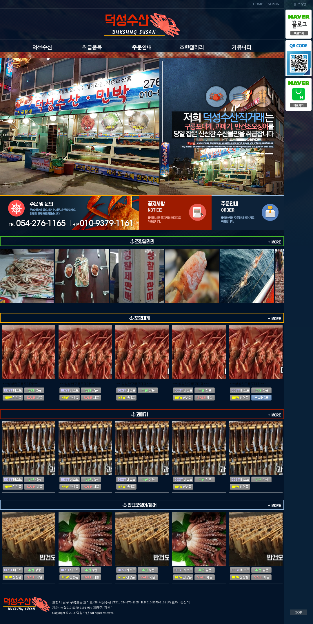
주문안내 (142, 47)
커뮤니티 (241, 47)
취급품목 (92, 47)
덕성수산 (42, 47)
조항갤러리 (191, 47)
